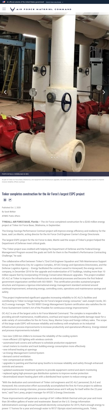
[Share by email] (10, 199)
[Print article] (5, 199)
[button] (55, 2)
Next (103, 92)
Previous (5, 92)
